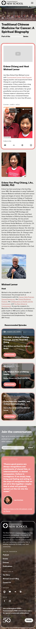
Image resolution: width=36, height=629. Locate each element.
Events (5, 559)
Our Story (6, 575)
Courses (6, 562)
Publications (7, 566)
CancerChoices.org (8, 299)
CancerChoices (16, 36)
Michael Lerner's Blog (11, 579)
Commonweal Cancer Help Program (19, 77)
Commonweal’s (21, 533)
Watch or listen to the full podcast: (17, 510)
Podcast (6, 555)
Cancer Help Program (26, 297)
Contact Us (7, 582)
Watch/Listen (9, 355)
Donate (28, 620)
